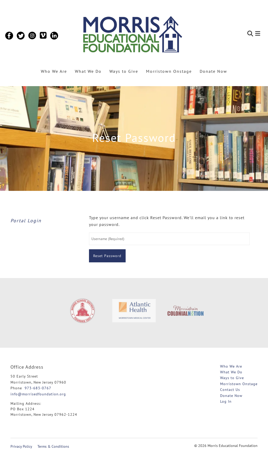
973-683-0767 (38, 388)
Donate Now (213, 71)
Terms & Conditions (53, 446)
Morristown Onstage (169, 71)
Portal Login (25, 221)
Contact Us (230, 389)
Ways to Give (123, 71)
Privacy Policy (21, 446)
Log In (226, 401)
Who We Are (54, 71)
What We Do (88, 71)
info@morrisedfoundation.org (38, 394)
